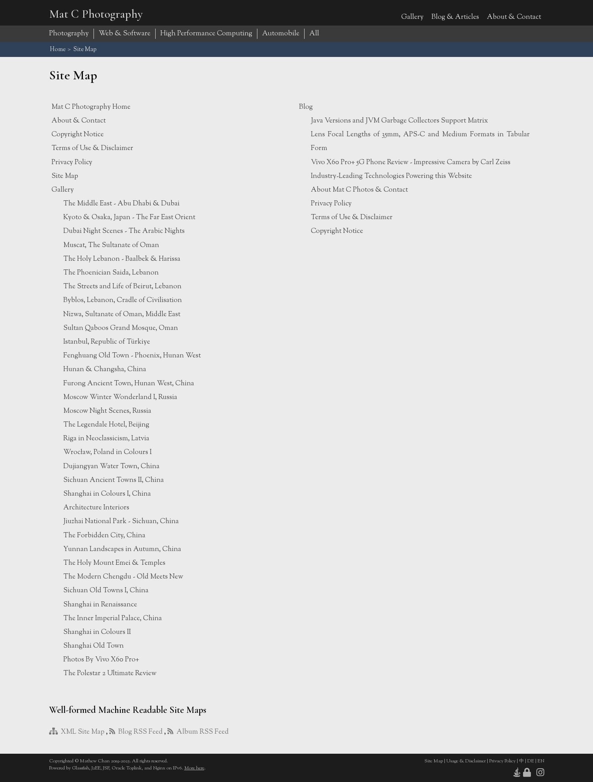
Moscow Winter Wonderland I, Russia (120, 397)
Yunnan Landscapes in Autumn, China (122, 549)
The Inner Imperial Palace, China (112, 618)
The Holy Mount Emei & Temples (114, 563)
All (314, 34)
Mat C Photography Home (90, 107)
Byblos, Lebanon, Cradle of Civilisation (122, 300)
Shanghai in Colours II (97, 632)
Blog (306, 107)
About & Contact (514, 17)
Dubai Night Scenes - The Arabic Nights (124, 231)
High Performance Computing (206, 34)
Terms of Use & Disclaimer (92, 148)
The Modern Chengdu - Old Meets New (123, 577)
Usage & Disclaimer (466, 761)
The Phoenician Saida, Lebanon (111, 273)
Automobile (280, 34)
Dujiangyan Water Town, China (111, 466)
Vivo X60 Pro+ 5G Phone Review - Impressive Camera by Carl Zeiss (410, 162)
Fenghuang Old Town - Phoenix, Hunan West (132, 356)
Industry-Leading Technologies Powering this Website (391, 176)
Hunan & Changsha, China (104, 369)
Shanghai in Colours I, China (107, 494)
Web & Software (125, 34)
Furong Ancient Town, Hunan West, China (128, 383)
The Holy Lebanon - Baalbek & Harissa (121, 259)
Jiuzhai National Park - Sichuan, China (121, 521)
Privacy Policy (71, 162)
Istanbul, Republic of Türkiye (106, 342)
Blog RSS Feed (136, 732)
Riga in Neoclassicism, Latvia (106, 438)
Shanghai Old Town (93, 646)
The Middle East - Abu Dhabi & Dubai (121, 204)
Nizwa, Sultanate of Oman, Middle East (121, 314)
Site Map (64, 176)
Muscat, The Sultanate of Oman (111, 245)
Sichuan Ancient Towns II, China (113, 480)
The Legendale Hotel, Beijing (106, 425)
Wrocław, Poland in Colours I (107, 452)
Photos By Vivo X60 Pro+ (101, 660)
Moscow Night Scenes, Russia (107, 411)
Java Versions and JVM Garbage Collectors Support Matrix (399, 121)
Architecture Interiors (96, 508)
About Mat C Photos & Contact (359, 190)
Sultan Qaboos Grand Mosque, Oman (120, 328)
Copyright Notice (77, 134)
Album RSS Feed (198, 732)
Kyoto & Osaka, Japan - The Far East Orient (129, 217)
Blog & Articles (455, 17)
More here (194, 768)
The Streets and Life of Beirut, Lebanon (122, 286)
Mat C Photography (96, 14)
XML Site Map (77, 732)
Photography (69, 34)
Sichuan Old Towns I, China (106, 590)
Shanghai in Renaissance (100, 605)
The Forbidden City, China (104, 535)
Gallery (412, 17)
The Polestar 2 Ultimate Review (109, 673)
